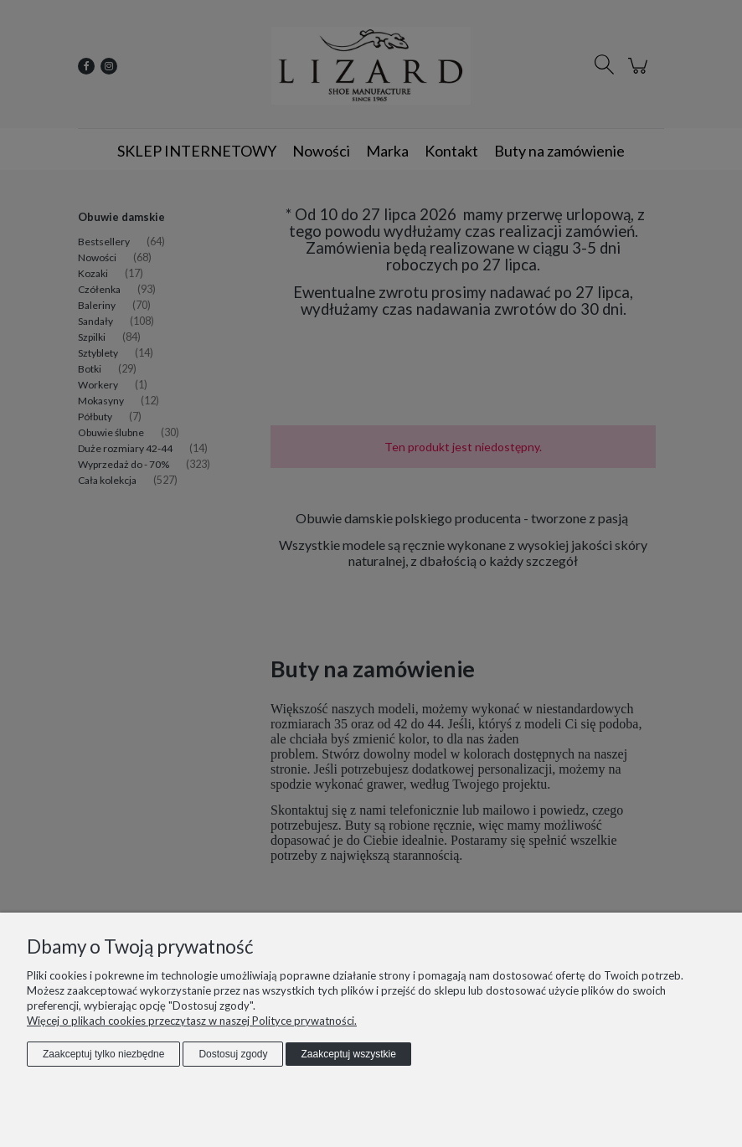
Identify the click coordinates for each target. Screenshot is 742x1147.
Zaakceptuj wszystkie (348, 1054)
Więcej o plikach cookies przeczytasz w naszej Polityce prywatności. (192, 1020)
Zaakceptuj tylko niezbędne (103, 1054)
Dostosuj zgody (232, 1054)
